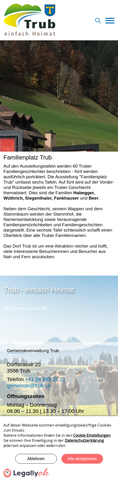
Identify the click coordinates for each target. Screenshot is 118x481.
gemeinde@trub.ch (29, 386)
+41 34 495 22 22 (45, 379)
